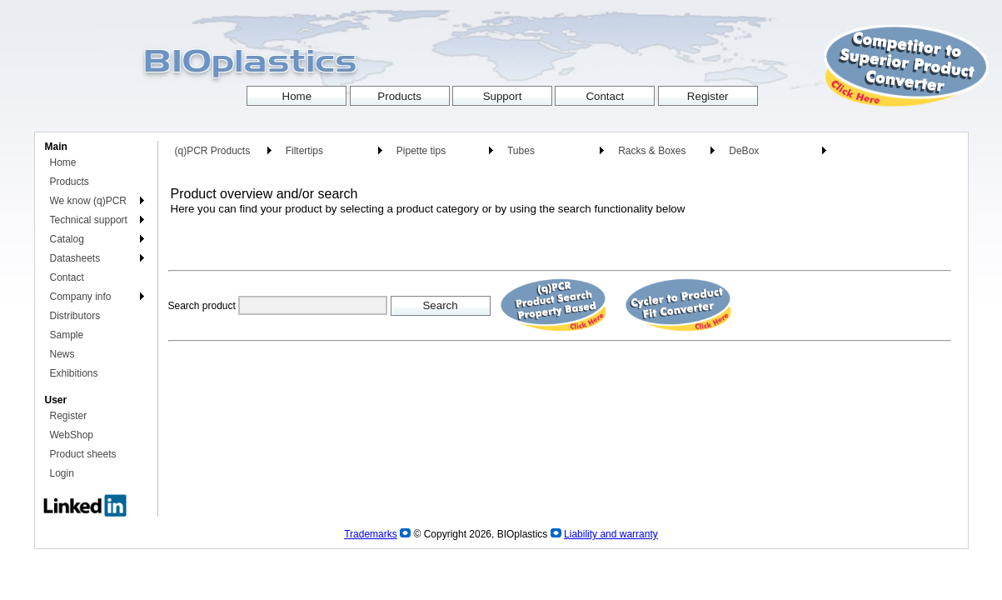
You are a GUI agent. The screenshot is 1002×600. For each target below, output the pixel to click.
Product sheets (83, 454)
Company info (81, 296)
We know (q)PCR (88, 201)
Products (69, 182)
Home (63, 162)
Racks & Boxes (651, 151)
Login (62, 473)
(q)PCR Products (213, 151)
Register (68, 416)
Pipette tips (421, 151)
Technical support (88, 220)
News (62, 354)
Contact (67, 277)
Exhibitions (74, 373)
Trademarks (370, 534)
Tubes (521, 151)
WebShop (71, 435)
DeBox (744, 151)
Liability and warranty (611, 534)
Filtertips (304, 151)
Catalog (67, 239)
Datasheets (75, 258)
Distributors (75, 316)
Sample (67, 335)
